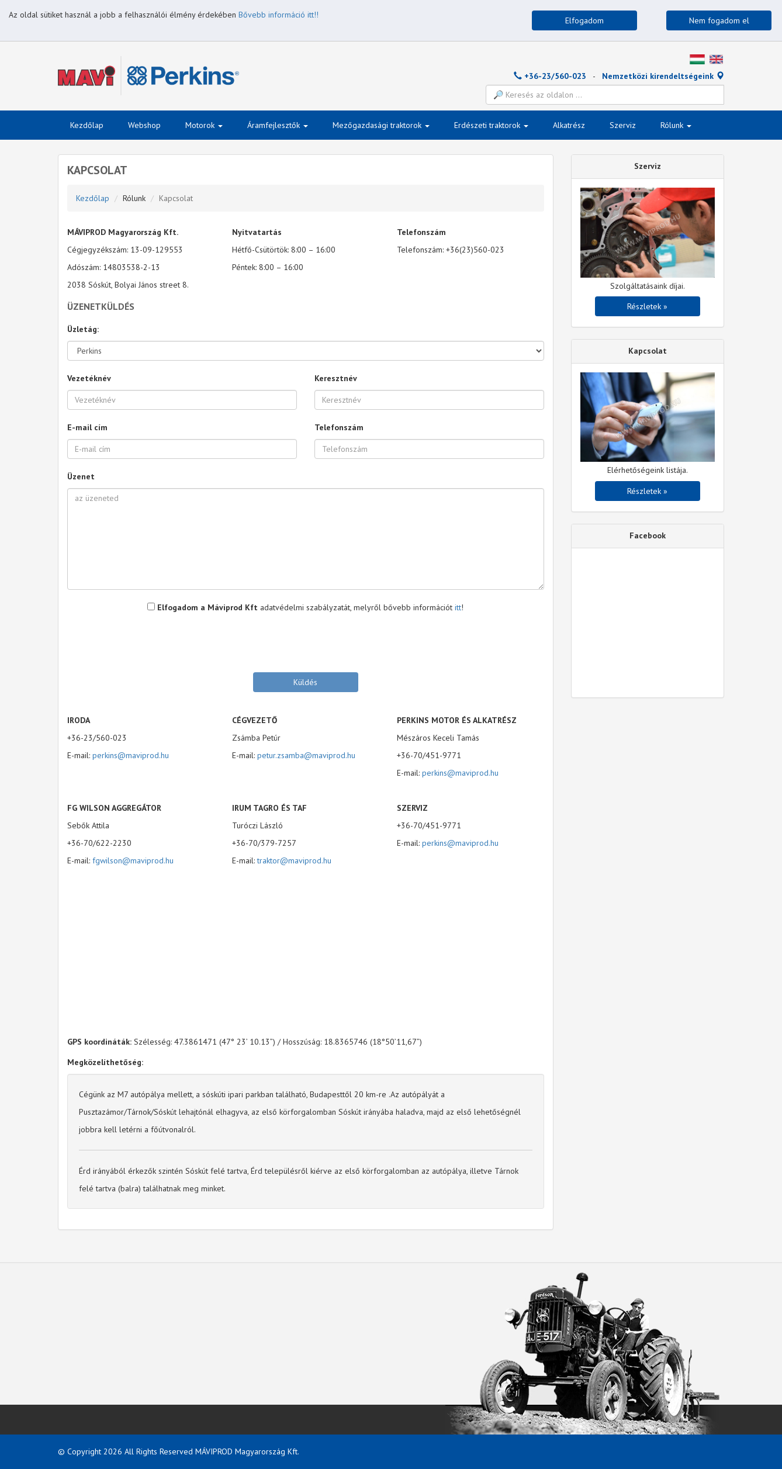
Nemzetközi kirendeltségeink (663, 76)
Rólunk (675, 125)
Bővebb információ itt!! (278, 14)
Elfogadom (584, 20)
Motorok (204, 125)
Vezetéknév (89, 378)
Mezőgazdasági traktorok (381, 125)
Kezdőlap (86, 125)
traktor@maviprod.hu (294, 860)
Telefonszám (339, 427)
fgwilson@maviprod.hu (133, 860)
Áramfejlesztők (277, 125)
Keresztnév (335, 378)
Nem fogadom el (719, 20)
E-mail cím (87, 427)
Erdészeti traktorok (491, 125)
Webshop (144, 125)
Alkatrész (569, 125)
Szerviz (623, 125)
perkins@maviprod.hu (130, 755)
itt (458, 607)
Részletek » (647, 306)
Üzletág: (83, 329)
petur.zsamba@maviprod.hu (306, 755)
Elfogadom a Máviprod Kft (202, 607)
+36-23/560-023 (550, 76)
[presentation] (306, 642)
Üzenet (81, 476)
